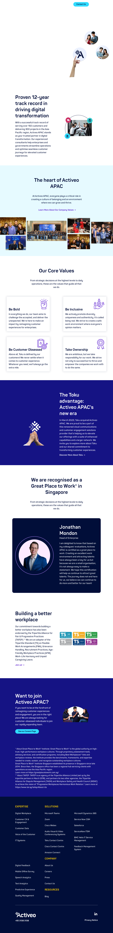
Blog (47, 896)
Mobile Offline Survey (24, 871)
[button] (96, 4)
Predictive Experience (25, 889)
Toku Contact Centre (54, 840)
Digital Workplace (23, 813)
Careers (48, 871)
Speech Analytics (23, 877)
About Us (49, 865)
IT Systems (20, 840)
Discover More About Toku (71, 455)
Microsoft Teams (52, 813)
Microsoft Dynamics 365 (85, 813)
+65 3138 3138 (22, 920)
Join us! (18, 665)
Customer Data (22, 828)
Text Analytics (21, 883)
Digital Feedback (22, 865)
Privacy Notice (91, 920)
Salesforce (79, 825)
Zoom (47, 819)
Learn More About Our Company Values (56, 210)
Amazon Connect (52, 852)
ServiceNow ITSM (82, 831)
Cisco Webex (50, 825)
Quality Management (24, 895)
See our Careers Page (27, 731)
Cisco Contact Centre (54, 846)
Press (47, 877)
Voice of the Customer (25, 834)
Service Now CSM (82, 819)
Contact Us (81, 4)
